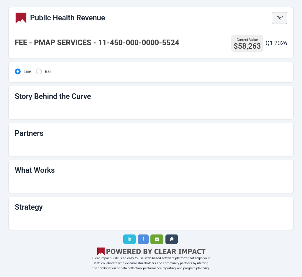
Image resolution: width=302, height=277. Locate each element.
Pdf (279, 18)
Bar (48, 71)
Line (27, 71)
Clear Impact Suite (105, 258)
